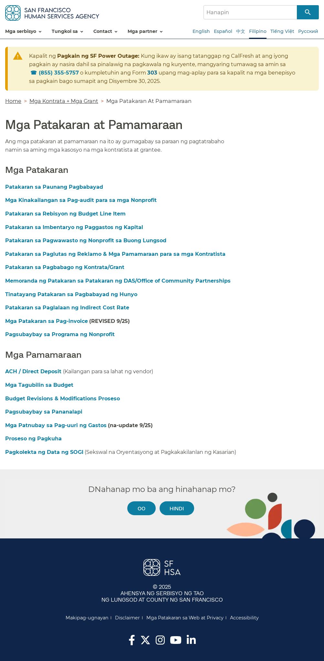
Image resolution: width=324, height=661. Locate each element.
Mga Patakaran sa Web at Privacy (185, 618)
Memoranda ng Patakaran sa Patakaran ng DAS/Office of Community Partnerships (118, 281)
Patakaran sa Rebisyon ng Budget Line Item (65, 214)
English (201, 31)
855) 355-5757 (59, 72)
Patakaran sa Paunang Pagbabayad (54, 187)
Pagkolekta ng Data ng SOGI (44, 452)
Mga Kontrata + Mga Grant (63, 101)
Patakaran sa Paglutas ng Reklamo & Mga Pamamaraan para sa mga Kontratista (115, 254)
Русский (308, 31)
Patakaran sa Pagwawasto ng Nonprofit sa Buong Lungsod (85, 240)
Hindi (177, 508)
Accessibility (244, 618)
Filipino (258, 31)
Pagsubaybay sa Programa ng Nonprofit (60, 334)
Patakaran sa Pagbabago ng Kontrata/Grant (64, 267)
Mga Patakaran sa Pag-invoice (46, 321)
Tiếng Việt (282, 31)
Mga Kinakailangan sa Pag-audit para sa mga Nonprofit (81, 200)
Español (223, 31)
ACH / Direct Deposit (34, 371)
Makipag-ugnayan (87, 618)
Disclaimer (127, 618)
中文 (240, 31)
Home (13, 101)
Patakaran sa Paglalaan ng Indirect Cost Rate (67, 308)
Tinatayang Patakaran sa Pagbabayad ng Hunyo (71, 294)
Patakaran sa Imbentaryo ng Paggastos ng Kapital (74, 227)
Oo (141, 508)
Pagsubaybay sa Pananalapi (43, 412)
